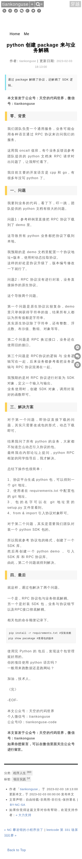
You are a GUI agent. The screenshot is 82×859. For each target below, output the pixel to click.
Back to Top (16, 850)
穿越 (75, 4)
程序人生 (22, 773)
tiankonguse (29, 789)
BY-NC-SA (17, 804)
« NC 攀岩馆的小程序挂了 (23, 829)
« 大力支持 (23, 815)
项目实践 (21, 779)
